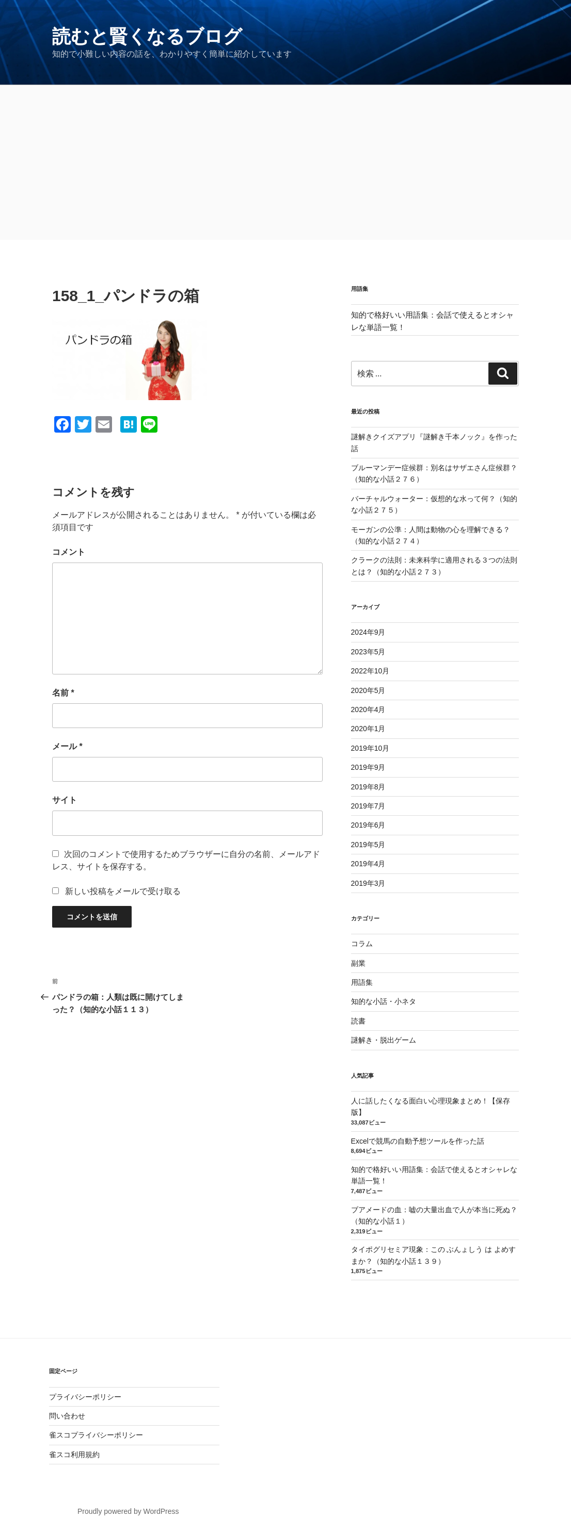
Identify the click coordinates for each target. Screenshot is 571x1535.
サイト (64, 800)
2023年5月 (368, 652)
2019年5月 (368, 844)
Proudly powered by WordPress (128, 1511)
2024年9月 (368, 632)
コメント (68, 552)
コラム (362, 943)
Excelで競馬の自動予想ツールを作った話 (417, 1141)
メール (67, 746)
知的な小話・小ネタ (383, 1001)
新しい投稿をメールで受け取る (123, 891)
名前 (63, 692)
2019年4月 (368, 864)
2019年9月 (368, 767)
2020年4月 (368, 709)
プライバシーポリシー (85, 1397)
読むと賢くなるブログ (147, 36)
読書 (358, 1021)
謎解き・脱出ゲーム (383, 1040)
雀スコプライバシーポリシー (96, 1435)
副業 (358, 963)
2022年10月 (370, 671)
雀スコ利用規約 (74, 1454)
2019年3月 (368, 883)
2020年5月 (368, 690)
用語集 (362, 982)
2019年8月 (368, 787)
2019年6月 (368, 825)
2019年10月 (370, 748)
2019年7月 (368, 806)
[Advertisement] (285, 162)
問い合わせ (67, 1416)
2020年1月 (368, 728)
